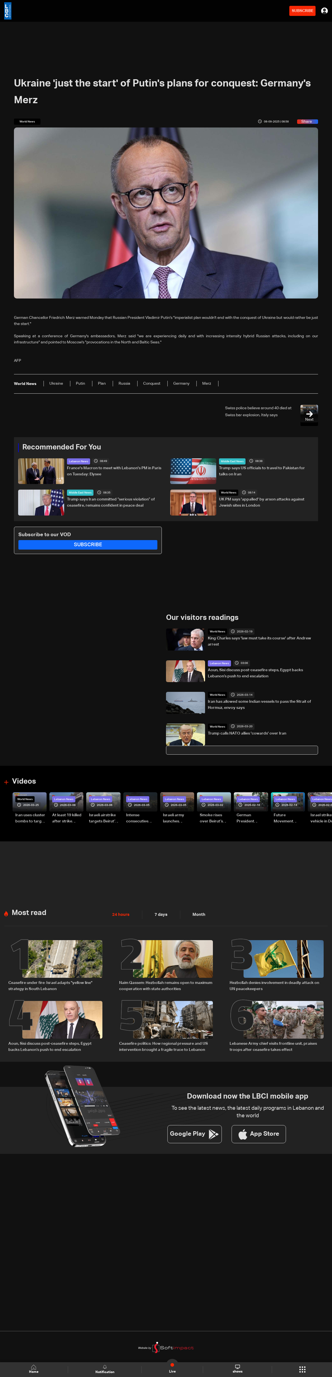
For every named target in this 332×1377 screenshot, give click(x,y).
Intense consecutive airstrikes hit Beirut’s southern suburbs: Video (141, 818)
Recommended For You (61, 447)
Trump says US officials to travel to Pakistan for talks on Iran (262, 471)
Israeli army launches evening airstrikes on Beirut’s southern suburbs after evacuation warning (178, 818)
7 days (159, 914)
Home (34, 1369)
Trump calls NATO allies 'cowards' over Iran (247, 733)
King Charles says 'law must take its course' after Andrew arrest (259, 641)
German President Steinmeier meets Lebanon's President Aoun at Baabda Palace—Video (252, 818)
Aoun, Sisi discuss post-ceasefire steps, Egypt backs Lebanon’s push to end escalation (255, 673)
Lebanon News (78, 461)
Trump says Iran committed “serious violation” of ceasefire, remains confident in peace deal (111, 502)
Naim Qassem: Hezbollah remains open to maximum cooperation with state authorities (165, 985)
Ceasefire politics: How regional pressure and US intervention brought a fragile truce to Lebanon (163, 1046)
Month (197, 914)
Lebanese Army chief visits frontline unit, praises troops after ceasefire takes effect (273, 1046)
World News (228, 492)
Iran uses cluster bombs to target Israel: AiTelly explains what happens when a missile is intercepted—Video (30, 818)
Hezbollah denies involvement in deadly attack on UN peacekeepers (274, 985)
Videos (24, 781)
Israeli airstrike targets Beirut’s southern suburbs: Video (103, 818)
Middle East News (232, 461)
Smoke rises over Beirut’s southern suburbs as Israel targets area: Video (215, 818)
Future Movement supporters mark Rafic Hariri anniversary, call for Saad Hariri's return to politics (289, 818)
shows (237, 1369)
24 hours (120, 914)
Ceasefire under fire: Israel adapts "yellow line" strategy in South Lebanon (50, 985)
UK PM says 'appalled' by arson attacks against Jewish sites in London (261, 502)
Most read (29, 912)
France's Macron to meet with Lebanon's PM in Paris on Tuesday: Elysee (114, 471)
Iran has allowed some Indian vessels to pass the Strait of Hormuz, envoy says (259, 705)
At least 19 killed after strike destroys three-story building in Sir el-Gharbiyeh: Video (67, 818)
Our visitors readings (202, 617)
